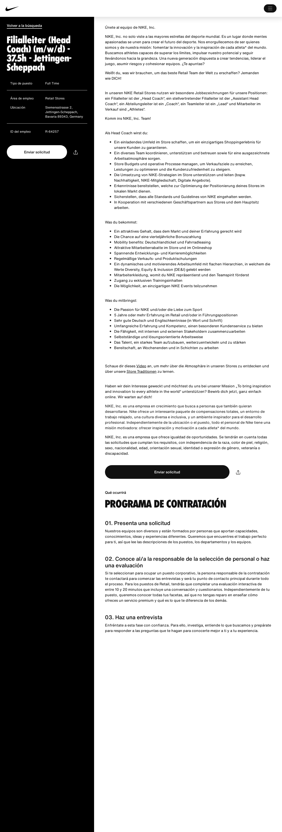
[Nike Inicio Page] (61, 8)
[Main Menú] (270, 8)
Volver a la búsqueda (24, 25)
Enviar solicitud (37, 152)
